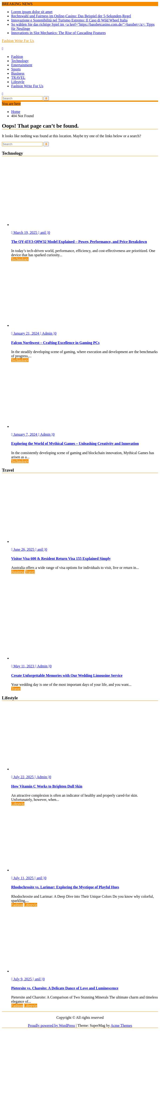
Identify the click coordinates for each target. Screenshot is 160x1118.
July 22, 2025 (23, 777)
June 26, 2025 (23, 549)
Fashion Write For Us (18, 41)
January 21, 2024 (25, 333)
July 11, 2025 (22, 878)
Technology (20, 61)
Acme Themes (121, 1025)
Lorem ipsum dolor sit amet (32, 12)
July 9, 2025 (22, 979)
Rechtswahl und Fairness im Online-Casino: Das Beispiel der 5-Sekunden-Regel (71, 16)
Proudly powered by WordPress (51, 1025)
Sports (16, 69)
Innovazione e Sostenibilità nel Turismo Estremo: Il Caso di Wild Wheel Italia (69, 20)
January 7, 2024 (24, 434)
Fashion (17, 57)
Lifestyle (17, 82)
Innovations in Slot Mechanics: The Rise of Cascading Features (58, 33)
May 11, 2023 (23, 666)
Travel (30, 572)
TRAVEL (18, 78)
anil (42, 233)
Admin (46, 333)
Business (17, 73)
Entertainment (21, 65)
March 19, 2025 (24, 233)
